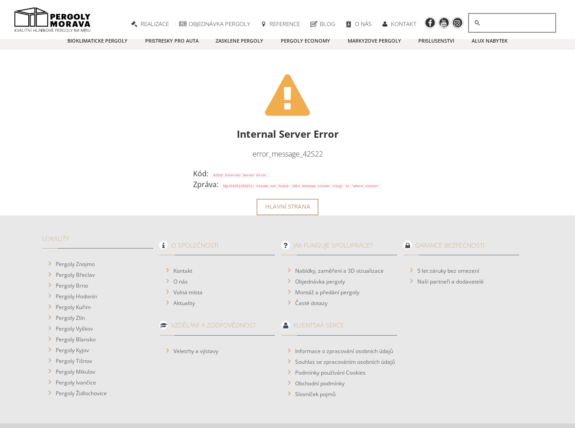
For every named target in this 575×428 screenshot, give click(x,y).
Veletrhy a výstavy (195, 326)
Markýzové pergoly (374, 40)
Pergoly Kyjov (72, 325)
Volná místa (188, 267)
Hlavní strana (287, 182)
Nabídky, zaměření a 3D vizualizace (339, 245)
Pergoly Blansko (76, 314)
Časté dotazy (311, 278)
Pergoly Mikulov (75, 346)
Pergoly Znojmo (75, 239)
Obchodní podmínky (320, 358)
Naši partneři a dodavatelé (450, 256)
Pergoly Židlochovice (81, 368)
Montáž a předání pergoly (327, 267)
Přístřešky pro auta (172, 40)
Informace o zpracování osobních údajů (344, 326)
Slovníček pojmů (315, 369)
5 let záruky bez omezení (448, 245)
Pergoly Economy (305, 40)
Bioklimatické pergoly (97, 40)
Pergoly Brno (72, 260)
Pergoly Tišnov (74, 336)
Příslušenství (436, 40)
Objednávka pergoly (320, 256)
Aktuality (184, 278)
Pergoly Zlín (70, 293)
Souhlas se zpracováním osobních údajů (345, 337)
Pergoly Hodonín (76, 271)
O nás (180, 256)
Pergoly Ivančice (76, 357)
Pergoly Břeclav (75, 249)
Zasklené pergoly (239, 40)
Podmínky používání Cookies (330, 347)
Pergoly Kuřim (73, 282)
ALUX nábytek (490, 40)
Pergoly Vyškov (74, 303)
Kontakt (182, 245)
